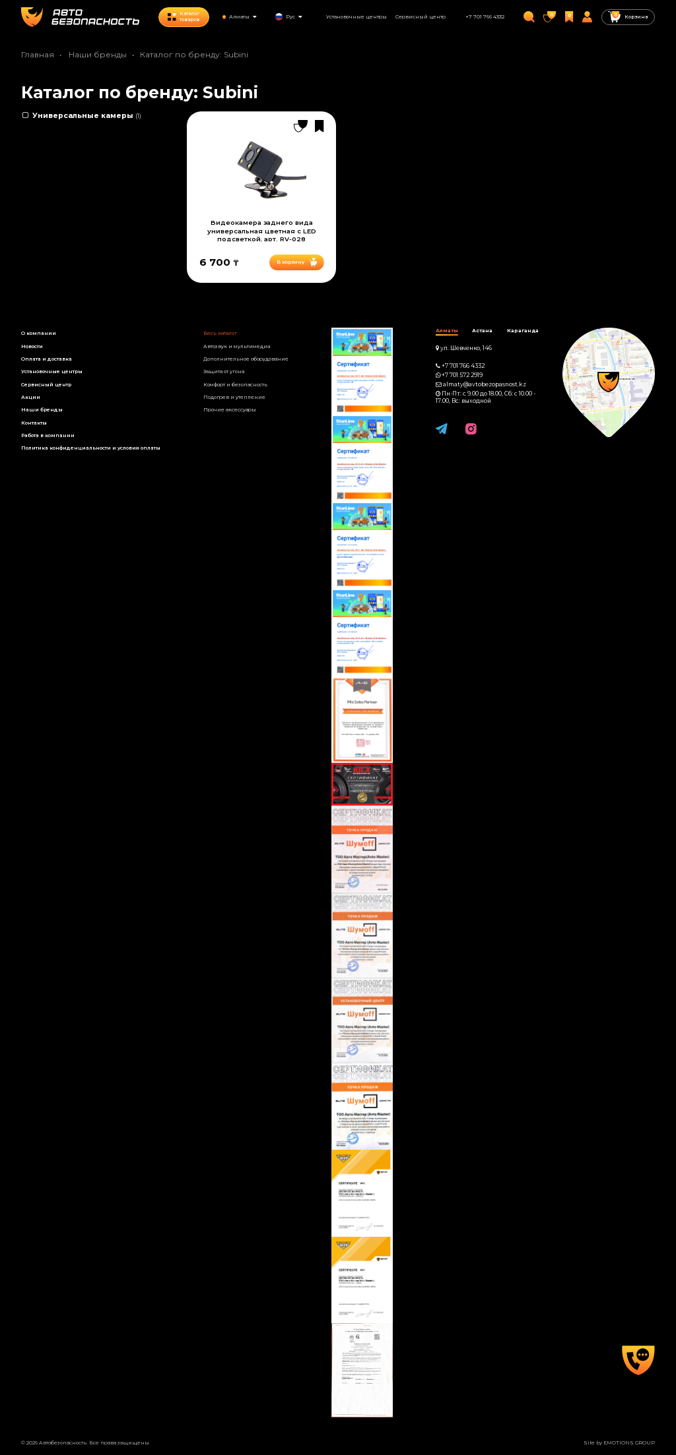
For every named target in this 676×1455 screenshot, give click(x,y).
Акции (30, 397)
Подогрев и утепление (234, 397)
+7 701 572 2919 (462, 375)
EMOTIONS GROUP (629, 1443)
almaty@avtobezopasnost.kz (484, 384)
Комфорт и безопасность (235, 385)
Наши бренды (98, 54)
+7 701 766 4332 (484, 17)
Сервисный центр (420, 17)
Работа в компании (48, 435)
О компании (38, 333)
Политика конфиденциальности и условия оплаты (90, 448)
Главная (37, 54)
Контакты (34, 423)
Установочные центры (356, 17)
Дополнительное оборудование (245, 359)
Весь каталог (220, 333)
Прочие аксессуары (229, 410)
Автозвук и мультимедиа (236, 346)
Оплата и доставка (46, 359)
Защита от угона (223, 371)
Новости (32, 346)
